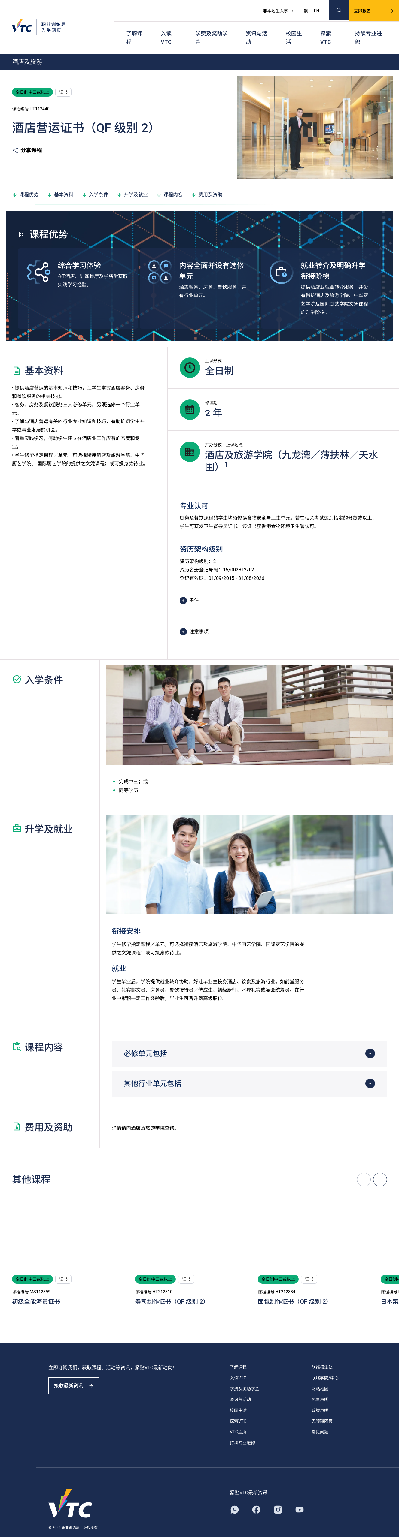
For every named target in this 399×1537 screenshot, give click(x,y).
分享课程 (27, 135)
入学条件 (95, 179)
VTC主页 (238, 1417)
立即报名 (367, 8)
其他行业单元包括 (152, 1069)
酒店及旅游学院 (148, 1113)
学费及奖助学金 (211, 27)
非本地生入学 (271, 7)
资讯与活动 (256, 27)
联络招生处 (322, 1352)
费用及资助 (206, 179)
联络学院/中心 (325, 1363)
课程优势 (25, 179)
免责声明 (320, 1384)
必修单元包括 (145, 1039)
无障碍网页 (322, 1406)
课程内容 (169, 179)
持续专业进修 (368, 27)
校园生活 (294, 27)
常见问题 (320, 1417)
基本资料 (60, 179)
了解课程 (134, 27)
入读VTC (166, 27)
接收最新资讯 (78, 1376)
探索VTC (325, 27)
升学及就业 (132, 179)
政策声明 (320, 1395)
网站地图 (320, 1373)
